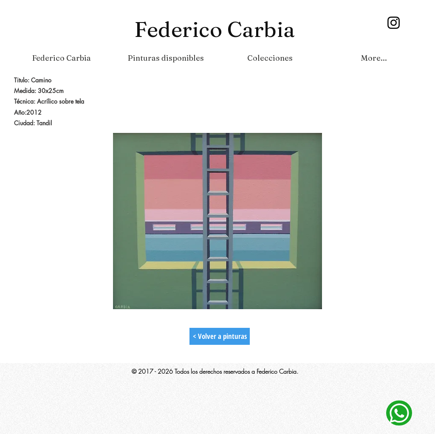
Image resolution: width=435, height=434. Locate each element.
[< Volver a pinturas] (219, 336)
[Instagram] (393, 22)
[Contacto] (399, 413)
